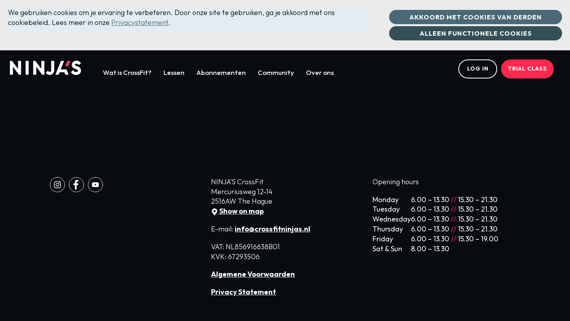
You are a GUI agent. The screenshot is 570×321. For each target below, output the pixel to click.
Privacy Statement (243, 291)
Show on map (237, 211)
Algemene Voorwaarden (253, 274)
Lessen (173, 72)
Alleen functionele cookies (476, 33)
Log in (477, 68)
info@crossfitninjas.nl (272, 228)
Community (276, 72)
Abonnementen (221, 72)
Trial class (527, 68)
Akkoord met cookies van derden (475, 17)
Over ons (320, 72)
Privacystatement (139, 22)
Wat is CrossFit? (127, 72)
